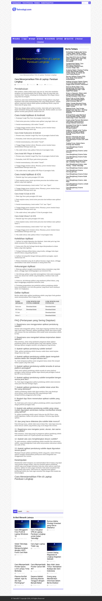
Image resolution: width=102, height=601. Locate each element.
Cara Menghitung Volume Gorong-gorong (74, 171)
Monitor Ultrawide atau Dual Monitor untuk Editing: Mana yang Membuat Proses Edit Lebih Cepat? (77, 139)
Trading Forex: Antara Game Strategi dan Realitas (75, 143)
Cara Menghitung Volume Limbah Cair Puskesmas (77, 184)
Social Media (50, 39)
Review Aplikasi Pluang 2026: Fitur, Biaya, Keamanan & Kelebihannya (76, 78)
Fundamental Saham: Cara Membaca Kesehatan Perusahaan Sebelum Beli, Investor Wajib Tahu (74, 66)
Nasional (78, 39)
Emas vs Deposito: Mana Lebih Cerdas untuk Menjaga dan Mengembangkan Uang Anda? (76, 94)
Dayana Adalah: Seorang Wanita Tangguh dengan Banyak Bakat (37, 579)
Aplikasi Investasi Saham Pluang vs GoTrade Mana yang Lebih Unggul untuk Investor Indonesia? (77, 83)
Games (40, 39)
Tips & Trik (69, 39)
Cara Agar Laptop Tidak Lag (38, 545)
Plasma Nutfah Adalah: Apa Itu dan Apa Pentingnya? (21, 579)
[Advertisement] (51, 24)
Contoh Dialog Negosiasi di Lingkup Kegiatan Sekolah (54, 556)
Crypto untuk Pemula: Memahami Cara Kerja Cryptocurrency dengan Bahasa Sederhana (77, 121)
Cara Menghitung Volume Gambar (74, 188)
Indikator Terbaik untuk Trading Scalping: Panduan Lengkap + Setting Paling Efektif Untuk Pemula (76, 132)
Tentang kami (16, 3)
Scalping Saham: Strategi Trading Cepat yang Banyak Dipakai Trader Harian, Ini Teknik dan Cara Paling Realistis (77, 72)
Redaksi (37, 3)
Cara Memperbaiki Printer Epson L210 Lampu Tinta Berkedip (22, 567)
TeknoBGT (16, 598)
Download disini (31, 306)
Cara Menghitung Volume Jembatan (74, 147)
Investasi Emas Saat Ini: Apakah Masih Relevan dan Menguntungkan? (76, 126)
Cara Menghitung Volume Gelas (76, 154)
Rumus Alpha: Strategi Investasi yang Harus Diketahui (54, 524)
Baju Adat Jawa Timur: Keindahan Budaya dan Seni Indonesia (54, 567)
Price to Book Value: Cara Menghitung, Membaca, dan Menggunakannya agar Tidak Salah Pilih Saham (75, 89)
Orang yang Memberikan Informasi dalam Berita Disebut (53, 579)
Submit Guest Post (47, 3)
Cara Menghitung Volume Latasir (77, 168)
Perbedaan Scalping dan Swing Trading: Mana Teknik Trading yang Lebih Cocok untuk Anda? (76, 53)
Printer (60, 39)
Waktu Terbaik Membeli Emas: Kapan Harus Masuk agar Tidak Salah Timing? (76, 104)
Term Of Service (27, 3)
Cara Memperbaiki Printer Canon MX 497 (38, 566)
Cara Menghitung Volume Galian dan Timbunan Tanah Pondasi (76, 161)
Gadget (32, 39)
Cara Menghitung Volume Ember (77, 174)
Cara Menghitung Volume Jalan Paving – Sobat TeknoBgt (76, 165)
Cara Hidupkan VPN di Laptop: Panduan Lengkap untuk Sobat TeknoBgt (38, 534)
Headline (16, 39)
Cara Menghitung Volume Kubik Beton (76, 177)
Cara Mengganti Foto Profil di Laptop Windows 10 (21, 533)
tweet (20, 511)
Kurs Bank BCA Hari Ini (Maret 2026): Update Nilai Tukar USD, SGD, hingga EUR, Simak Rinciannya (76, 59)
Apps (24, 39)
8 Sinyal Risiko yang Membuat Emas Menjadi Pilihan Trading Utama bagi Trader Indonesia (76, 116)
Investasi (40, 42)
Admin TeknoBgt (21, 84)
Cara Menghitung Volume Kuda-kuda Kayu (76, 157)
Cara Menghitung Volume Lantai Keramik (76, 151)
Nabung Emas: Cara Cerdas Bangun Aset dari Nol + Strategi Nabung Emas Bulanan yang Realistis (76, 111)
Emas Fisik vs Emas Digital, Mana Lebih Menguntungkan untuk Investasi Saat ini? (75, 99)
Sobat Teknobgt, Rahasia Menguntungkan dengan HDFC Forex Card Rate (21, 548)
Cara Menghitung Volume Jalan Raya (76, 180)
